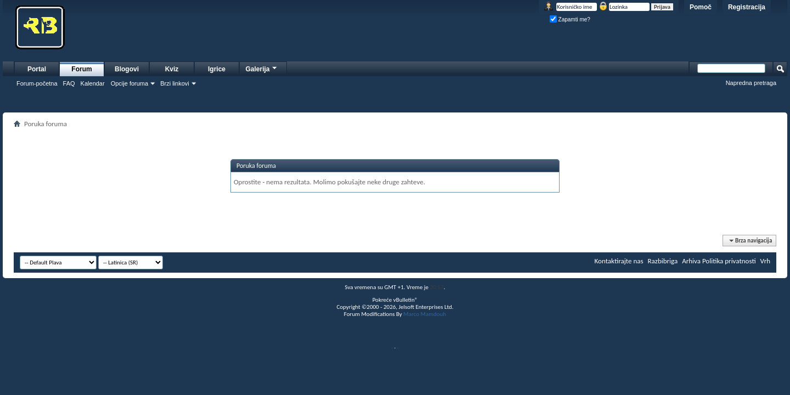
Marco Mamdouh (424, 314)
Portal (36, 69)
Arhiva (691, 261)
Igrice (216, 69)
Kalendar (93, 83)
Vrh (765, 261)
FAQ (69, 83)
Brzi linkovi (174, 83)
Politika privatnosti (729, 261)
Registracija (746, 7)
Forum (81, 69)
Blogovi (127, 69)
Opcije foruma (129, 83)
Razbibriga (663, 261)
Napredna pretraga (751, 83)
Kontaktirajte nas (619, 261)
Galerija (261, 68)
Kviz (172, 69)
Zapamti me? (570, 19)
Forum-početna (37, 83)
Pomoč (701, 7)
